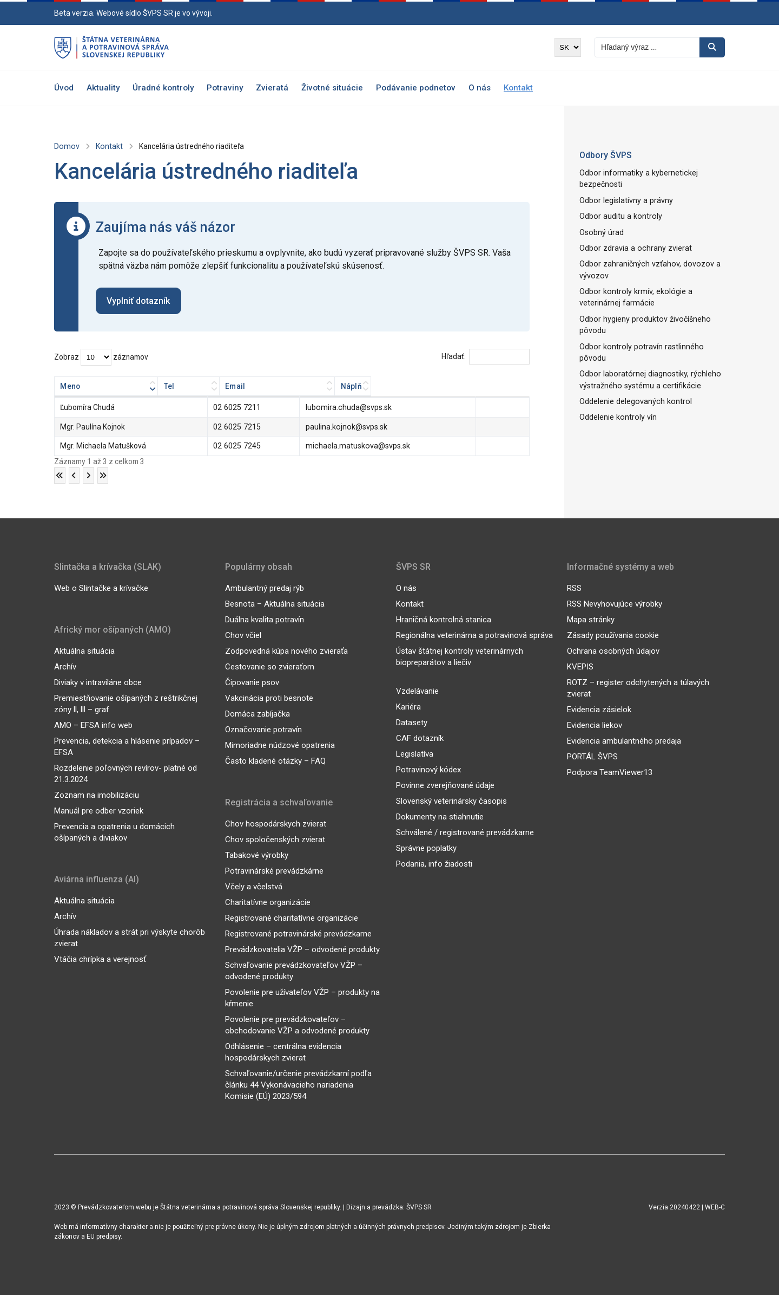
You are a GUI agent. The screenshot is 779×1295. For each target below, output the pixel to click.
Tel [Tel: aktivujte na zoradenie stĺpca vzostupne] (222, 386)
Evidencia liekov (594, 725)
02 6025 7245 (240, 445)
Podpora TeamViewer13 (609, 772)
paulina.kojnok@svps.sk (346, 426)
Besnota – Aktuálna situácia (275, 603)
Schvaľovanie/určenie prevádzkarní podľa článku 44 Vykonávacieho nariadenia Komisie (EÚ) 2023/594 (298, 1084)
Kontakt (518, 88)
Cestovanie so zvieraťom (269, 666)
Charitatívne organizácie (268, 902)
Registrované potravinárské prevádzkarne (298, 933)
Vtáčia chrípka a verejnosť (100, 959)
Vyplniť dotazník (138, 301)
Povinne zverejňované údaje (445, 785)
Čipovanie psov (252, 682)
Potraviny (225, 88)
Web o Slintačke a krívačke (101, 588)
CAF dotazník (420, 738)
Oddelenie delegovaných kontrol (632, 384)
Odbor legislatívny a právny (624, 199)
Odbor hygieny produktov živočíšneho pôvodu (641, 321)
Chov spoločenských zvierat (275, 839)
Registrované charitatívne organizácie (291, 917)
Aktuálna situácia (84, 650)
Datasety (411, 722)
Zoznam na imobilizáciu (96, 794)
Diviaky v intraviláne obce (98, 682)
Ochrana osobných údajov (613, 650)
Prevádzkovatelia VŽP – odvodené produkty (302, 949)
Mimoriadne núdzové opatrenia (280, 745)
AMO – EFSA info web (93, 725)
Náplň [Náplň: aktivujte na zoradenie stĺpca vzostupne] (500, 386)
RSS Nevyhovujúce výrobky (614, 603)
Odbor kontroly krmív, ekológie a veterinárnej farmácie (632, 294)
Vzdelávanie (417, 690)
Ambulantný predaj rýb (264, 588)
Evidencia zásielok (599, 709)
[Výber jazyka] (567, 47)
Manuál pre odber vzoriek (98, 810)
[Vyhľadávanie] (646, 47)
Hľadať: (485, 357)
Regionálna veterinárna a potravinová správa (474, 635)
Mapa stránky (591, 619)
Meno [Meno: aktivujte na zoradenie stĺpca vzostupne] (70, 386)
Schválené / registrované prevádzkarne (465, 832)
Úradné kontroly (163, 88)
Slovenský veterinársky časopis (451, 800)
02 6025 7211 (240, 408)
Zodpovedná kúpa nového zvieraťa (286, 650)
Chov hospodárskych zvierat (275, 823)
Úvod (64, 88)
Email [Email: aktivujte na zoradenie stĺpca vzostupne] (317, 386)
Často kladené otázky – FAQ (275, 760)
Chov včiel (243, 635)
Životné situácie (332, 88)
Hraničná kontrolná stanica (443, 619)
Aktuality (103, 88)
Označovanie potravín (263, 729)
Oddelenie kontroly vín (616, 399)
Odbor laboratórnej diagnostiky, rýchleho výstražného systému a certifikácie (646, 363)
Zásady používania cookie (613, 635)
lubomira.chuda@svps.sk (348, 408)
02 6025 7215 (240, 426)
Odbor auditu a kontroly (618, 215)
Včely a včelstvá (253, 886)
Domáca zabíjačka (257, 713)
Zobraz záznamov (101, 357)
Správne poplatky (426, 848)
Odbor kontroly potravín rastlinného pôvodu (651, 341)
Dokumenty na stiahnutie (440, 816)
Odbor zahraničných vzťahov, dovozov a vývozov (645, 267)
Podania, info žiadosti (434, 863)
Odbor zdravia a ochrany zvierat (633, 246)
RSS (574, 588)
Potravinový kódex (428, 769)
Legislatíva (414, 753)
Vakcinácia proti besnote (269, 697)
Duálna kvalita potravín (264, 619)
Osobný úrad (600, 230)
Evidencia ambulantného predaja (624, 740)
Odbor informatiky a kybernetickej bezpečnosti (635, 178)
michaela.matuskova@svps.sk (357, 445)
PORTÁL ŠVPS (592, 756)
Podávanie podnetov (415, 88)
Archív (65, 666)
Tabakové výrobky (256, 855)
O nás (479, 88)
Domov (65, 146)
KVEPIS (580, 666)
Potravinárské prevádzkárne (274, 870)
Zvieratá (272, 88)
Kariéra (408, 706)
